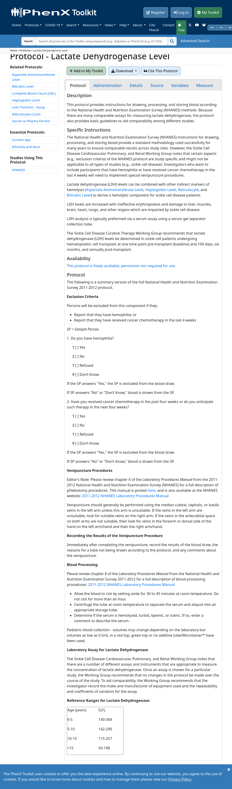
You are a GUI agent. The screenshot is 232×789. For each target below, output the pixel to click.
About (138, 25)
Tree (181, 27)
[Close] (229, 769)
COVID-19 (52, 25)
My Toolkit (208, 12)
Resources (91, 25)
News (109, 25)
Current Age (21, 140)
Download (122, 70)
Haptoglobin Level (26, 100)
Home (16, 25)
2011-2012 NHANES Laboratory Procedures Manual (125, 495)
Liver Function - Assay (28, 107)
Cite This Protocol (161, 70)
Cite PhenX (154, 27)
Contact (168, 25)
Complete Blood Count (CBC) (34, 93)
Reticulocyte (188, 189)
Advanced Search (195, 40)
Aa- (212, 27)
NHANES (18, 170)
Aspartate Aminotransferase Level (114, 189)
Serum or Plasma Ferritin (31, 121)
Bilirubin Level (23, 86)
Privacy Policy (179, 779)
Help (122, 25)
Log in (181, 12)
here (151, 490)
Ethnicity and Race (26, 147)
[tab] (77, 85)
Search (71, 25)
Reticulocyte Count (26, 114)
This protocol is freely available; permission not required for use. (121, 265)
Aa (221, 27)
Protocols (32, 25)
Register (155, 12)
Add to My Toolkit (86, 70)
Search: (25, 41)
